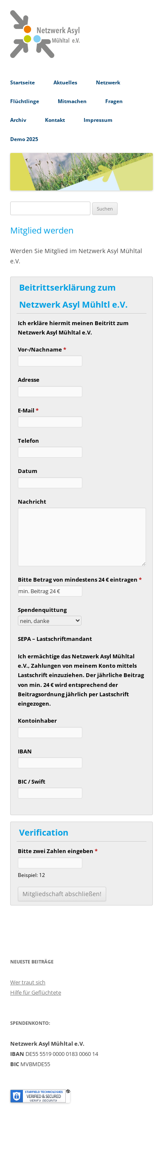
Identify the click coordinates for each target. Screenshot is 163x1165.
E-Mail (28, 410)
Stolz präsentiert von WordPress (48, 1149)
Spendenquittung (42, 610)
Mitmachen (72, 101)
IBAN (25, 751)
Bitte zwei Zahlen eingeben (58, 851)
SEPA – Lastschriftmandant (55, 639)
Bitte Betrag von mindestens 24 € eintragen (80, 579)
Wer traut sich (27, 982)
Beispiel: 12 (31, 874)
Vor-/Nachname (42, 349)
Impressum (98, 120)
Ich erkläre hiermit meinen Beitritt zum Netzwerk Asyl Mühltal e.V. (73, 327)
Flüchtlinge (24, 101)
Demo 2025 (24, 139)
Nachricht (32, 501)
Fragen (114, 101)
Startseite (22, 82)
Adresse (28, 380)
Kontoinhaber (37, 720)
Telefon (28, 440)
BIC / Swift (31, 781)
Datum (27, 471)
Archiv (18, 120)
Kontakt (55, 120)
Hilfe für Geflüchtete (35, 992)
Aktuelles (65, 82)
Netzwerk (108, 82)
